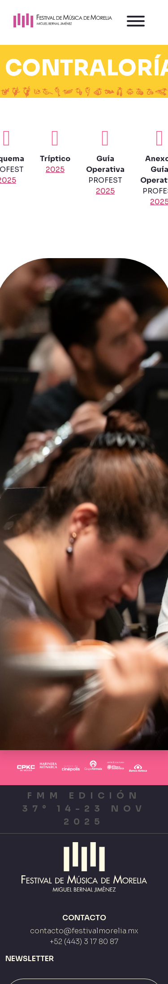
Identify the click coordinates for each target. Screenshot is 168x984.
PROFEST (105, 161)
